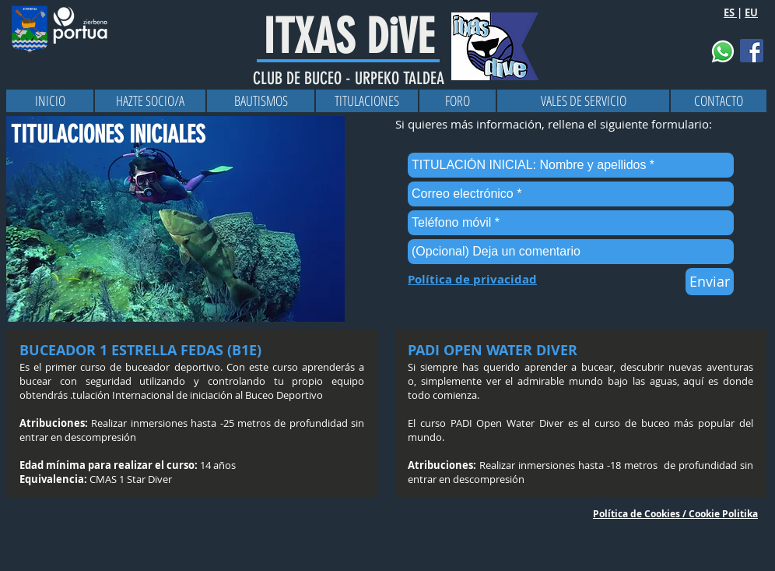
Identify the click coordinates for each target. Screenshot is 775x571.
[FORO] (457, 101)
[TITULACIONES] (367, 101)
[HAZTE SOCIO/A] (150, 101)
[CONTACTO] (718, 101)
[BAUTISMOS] (260, 101)
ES (730, 12)
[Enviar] (710, 281)
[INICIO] (49, 101)
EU (751, 12)
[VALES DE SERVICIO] (583, 101)
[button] (723, 51)
